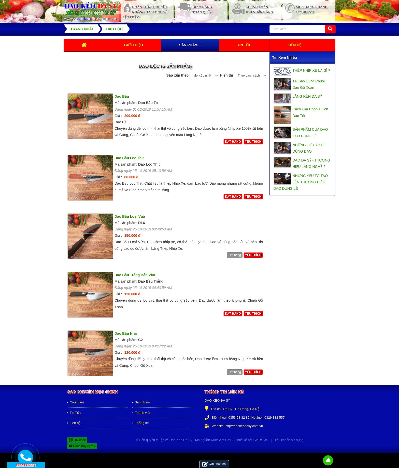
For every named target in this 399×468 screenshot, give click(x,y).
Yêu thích (253, 141)
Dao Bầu (122, 96)
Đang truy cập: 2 (82, 446)
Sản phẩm (142, 402)
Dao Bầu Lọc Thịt (129, 158)
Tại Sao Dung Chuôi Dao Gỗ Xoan (309, 84)
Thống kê (142, 423)
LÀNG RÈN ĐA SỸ (307, 96)
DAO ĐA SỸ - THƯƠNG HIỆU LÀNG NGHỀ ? (311, 163)
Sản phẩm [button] (190, 46)
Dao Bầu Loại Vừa (130, 216)
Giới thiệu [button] (133, 45)
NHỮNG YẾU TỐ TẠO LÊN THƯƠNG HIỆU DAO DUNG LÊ (301, 182)
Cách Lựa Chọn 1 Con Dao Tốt (310, 112)
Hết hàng (235, 255)
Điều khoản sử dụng (289, 440)
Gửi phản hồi (214, 464)
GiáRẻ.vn (260, 440)
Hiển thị (226, 75)
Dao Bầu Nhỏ (126, 333)
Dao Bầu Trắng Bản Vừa (135, 275)
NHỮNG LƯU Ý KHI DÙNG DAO (308, 148)
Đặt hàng (233, 141)
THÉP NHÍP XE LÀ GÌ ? (311, 70)
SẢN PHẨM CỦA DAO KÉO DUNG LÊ (310, 132)
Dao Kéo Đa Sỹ (180, 440)
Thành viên (143, 413)
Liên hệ (75, 423)
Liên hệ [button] (294, 45)
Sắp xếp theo (177, 75)
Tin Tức (75, 413)
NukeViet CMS (222, 440)
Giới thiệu (77, 402)
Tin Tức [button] (244, 45)
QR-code (77, 440)
